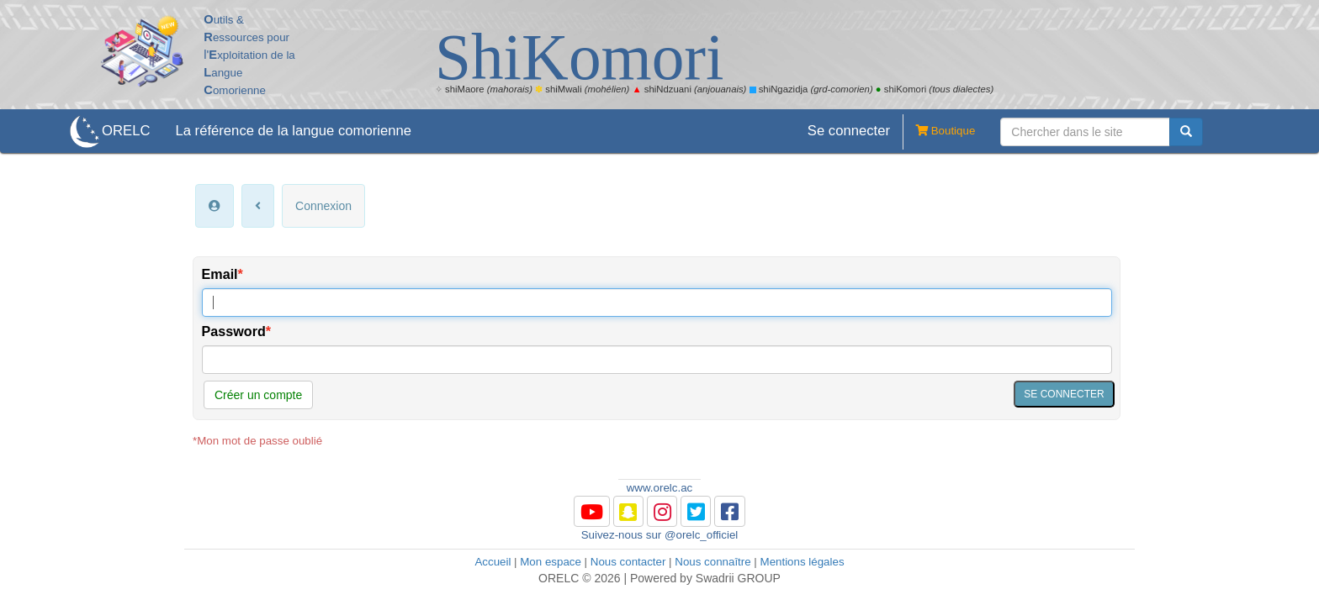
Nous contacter (628, 561)
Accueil (492, 561)
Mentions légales (802, 561)
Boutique (939, 132)
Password (234, 331)
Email (220, 273)
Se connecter (849, 131)
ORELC (126, 131)
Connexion (323, 206)
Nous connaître (712, 561)
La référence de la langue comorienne (293, 131)
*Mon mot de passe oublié (257, 440)
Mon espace (550, 561)
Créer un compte (258, 395)
